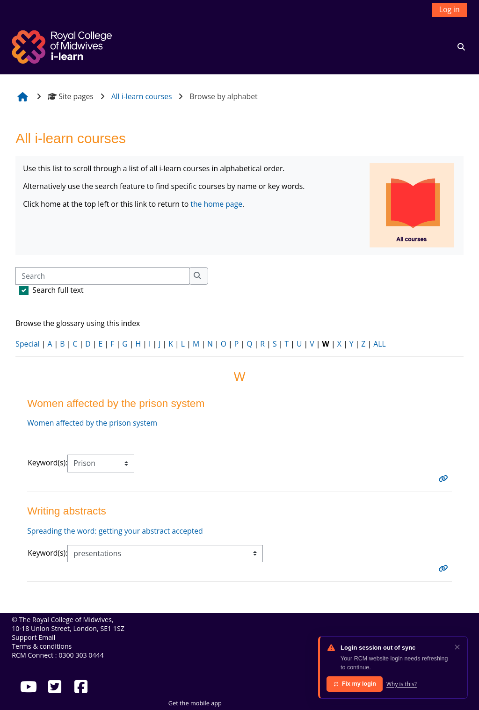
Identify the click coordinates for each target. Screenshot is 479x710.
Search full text (57, 290)
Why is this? (401, 684)
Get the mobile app (195, 703)
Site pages (71, 96)
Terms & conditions (42, 646)
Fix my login (354, 684)
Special (27, 344)
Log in (449, 9)
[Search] (102, 276)
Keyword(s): (47, 462)
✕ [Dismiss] (457, 647)
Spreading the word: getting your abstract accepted (115, 531)
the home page (216, 204)
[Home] (63, 46)
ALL (379, 344)
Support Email (33, 637)
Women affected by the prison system (92, 423)
